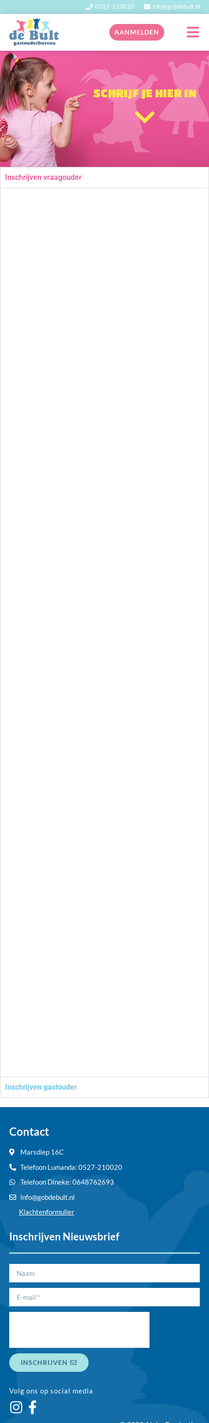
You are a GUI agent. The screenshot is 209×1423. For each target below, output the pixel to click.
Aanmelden (136, 32)
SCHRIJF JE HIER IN (145, 93)
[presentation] (79, 1330)
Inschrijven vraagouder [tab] (43, 177)
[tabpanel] (104, 632)
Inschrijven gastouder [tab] (41, 1087)
